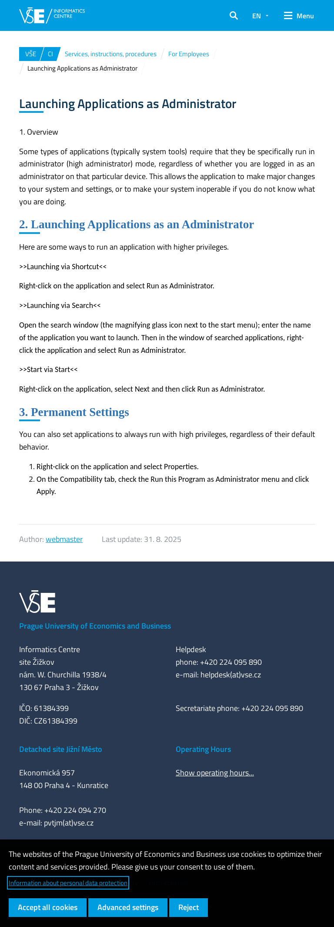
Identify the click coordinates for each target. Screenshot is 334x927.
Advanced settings (127, 907)
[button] (234, 15)
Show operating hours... (215, 772)
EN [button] (256, 15)
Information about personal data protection (68, 883)
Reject (188, 907)
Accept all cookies (47, 907)
